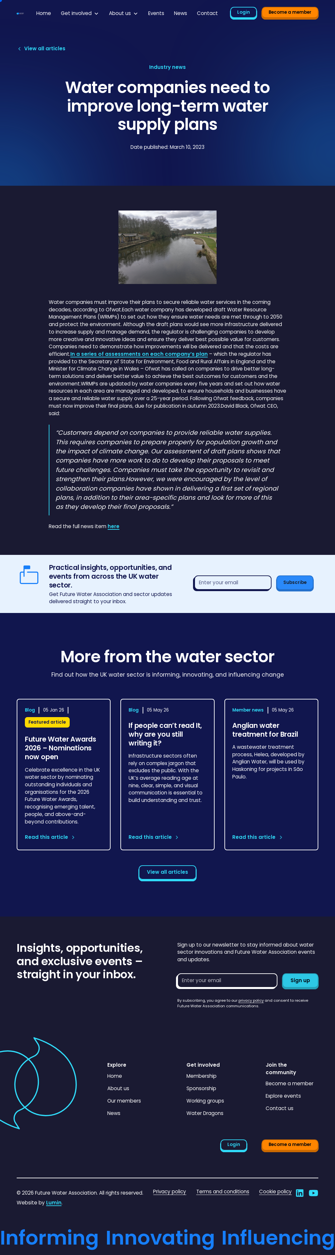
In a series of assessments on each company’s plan (139, 354)
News (180, 13)
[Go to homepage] (20, 13)
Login (243, 12)
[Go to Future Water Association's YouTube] (313, 1193)
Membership (201, 1076)
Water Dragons (204, 1113)
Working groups (205, 1100)
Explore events (283, 1095)
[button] (80, 14)
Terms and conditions (222, 1191)
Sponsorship (201, 1088)
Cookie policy (275, 1191)
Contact (207, 13)
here (113, 526)
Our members (124, 1100)
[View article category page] (167, 67)
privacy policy (251, 1000)
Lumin (54, 1202)
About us (118, 1088)
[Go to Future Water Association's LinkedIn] (300, 1193)
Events (156, 13)
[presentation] (227, 1021)
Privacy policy (169, 1191)
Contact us (279, 1108)
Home (43, 13)
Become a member (290, 12)
